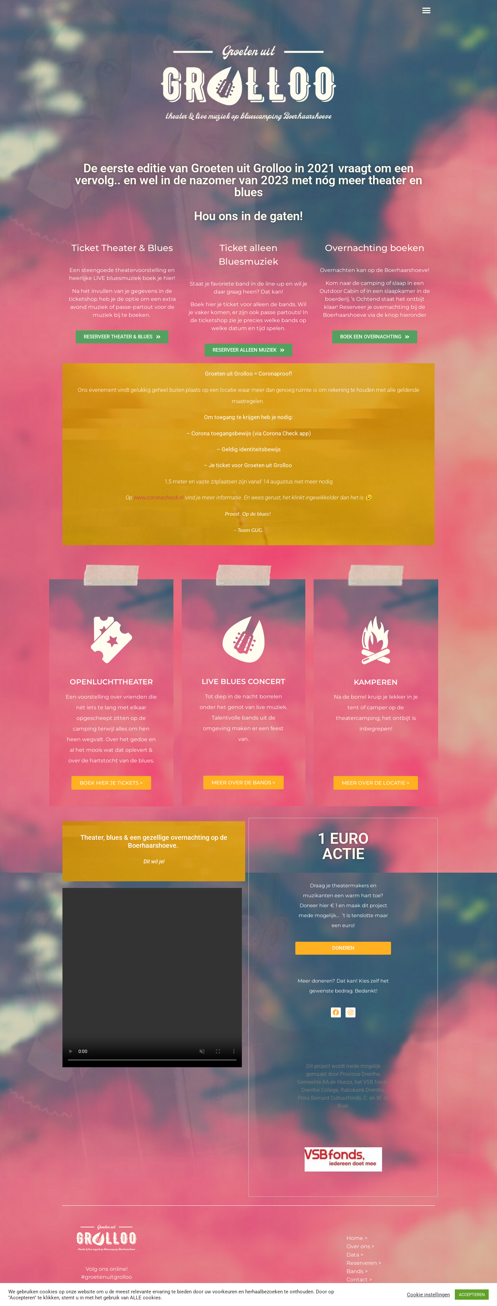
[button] (427, 10)
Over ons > (360, 1246)
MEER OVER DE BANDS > (243, 782)
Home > (357, 1238)
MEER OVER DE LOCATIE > (376, 783)
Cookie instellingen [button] (428, 1295)
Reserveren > (364, 1263)
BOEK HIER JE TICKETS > (111, 783)
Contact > (359, 1279)
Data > (355, 1255)
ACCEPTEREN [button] (472, 1294)
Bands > (357, 1271)
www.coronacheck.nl (159, 497)
